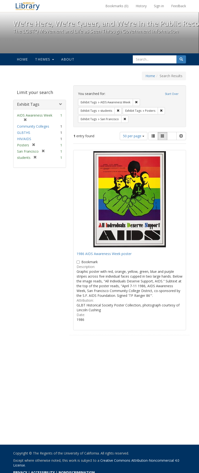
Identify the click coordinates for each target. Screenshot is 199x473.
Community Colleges (33, 126)
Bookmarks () (116, 6)
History (141, 6)
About (67, 59)
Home (22, 59)
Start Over (172, 94)
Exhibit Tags (28, 104)
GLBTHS (23, 132)
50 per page (133, 136)
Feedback (178, 6)
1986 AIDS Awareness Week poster (104, 253)
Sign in (159, 6)
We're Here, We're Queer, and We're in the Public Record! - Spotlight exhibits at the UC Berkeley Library (28, 6)
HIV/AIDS (24, 139)
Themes (44, 59)
